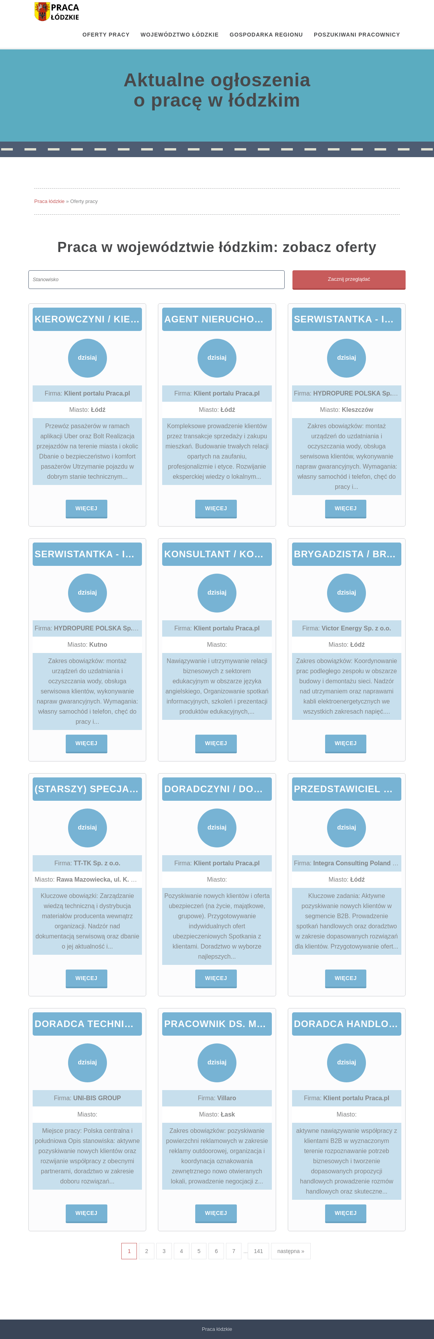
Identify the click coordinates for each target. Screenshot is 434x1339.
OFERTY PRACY (106, 35)
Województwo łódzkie (180, 35)
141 (258, 1251)
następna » (290, 1251)
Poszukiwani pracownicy (357, 35)
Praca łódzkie (49, 201)
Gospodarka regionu (266, 35)
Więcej (86, 508)
